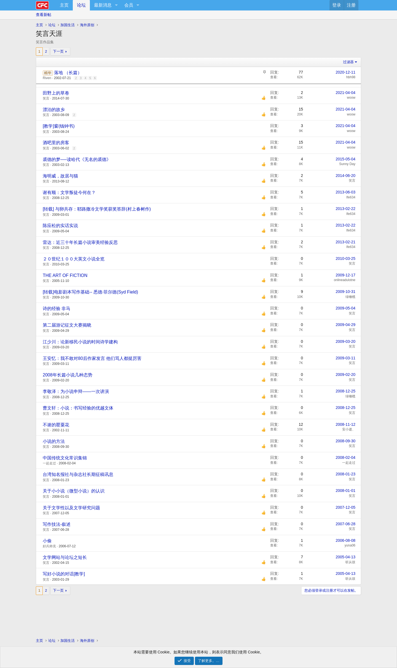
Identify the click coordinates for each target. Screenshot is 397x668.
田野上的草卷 (56, 93)
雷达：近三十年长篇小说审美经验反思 (80, 242)
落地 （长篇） (68, 72)
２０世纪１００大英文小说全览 (73, 259)
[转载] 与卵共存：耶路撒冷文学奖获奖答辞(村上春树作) (97, 209)
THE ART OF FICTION (65, 275)
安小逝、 (348, 429)
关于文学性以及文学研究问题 (71, 507)
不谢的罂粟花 (56, 424)
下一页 (58, 51)
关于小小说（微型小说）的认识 (73, 491)
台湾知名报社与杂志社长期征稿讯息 (78, 474)
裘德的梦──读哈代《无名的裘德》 (77, 159)
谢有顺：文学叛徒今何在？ (69, 192)
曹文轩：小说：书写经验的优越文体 (78, 408)
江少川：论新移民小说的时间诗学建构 (80, 342)
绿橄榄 (350, 297)
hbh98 (350, 77)
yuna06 (350, 545)
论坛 (81, 5)
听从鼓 (350, 562)
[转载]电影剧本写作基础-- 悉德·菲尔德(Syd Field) (90, 292)
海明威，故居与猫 (60, 176)
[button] (116, 5)
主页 (64, 5)
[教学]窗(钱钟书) (59, 126)
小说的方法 (54, 441)
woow (351, 97)
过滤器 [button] (348, 62)
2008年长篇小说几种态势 (67, 375)
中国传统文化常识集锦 (65, 458)
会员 (128, 5)
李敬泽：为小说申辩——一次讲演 (76, 391)
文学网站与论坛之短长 (65, 557)
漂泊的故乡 (54, 109)
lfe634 (350, 197)
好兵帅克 (49, 546)
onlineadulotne (344, 280)
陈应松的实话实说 (60, 225)
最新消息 (103, 5)
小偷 (47, 540)
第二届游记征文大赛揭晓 (67, 325)
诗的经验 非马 (56, 308)
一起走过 (49, 463)
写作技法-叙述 (57, 524)
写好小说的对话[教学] (64, 574)
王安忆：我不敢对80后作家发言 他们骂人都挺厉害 (92, 358)
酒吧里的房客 (56, 142)
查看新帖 (43, 14)
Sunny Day (347, 164)
